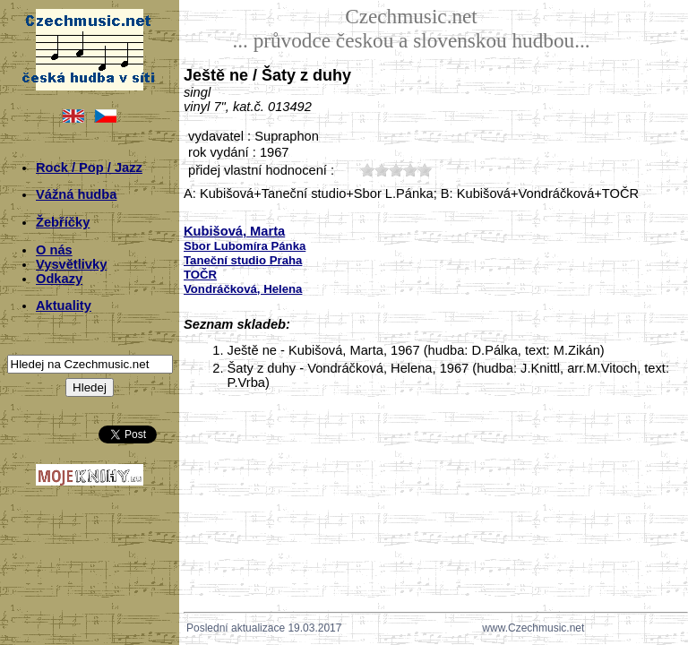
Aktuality (63, 305)
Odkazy (59, 278)
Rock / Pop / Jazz (89, 167)
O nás (54, 250)
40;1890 (410, 169)
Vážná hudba (76, 194)
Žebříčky (63, 222)
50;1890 (424, 169)
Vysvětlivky (71, 264)
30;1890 (396, 169)
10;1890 (367, 169)
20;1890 (381, 169)
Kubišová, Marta (234, 231)
